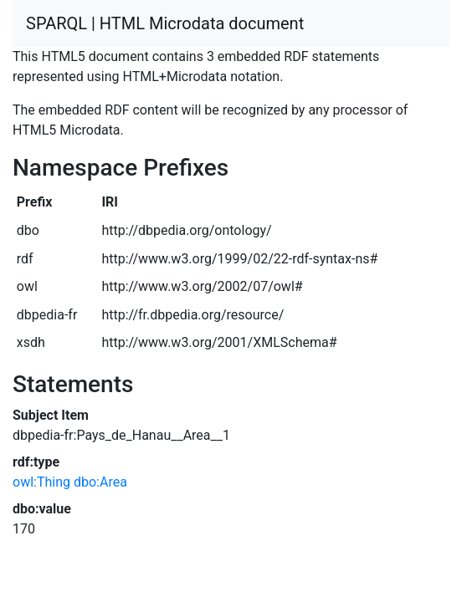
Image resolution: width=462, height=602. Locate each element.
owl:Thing (41, 482)
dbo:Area (100, 482)
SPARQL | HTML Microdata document (165, 23)
